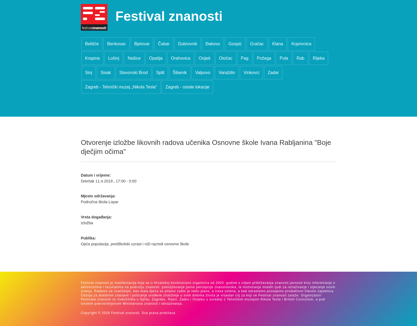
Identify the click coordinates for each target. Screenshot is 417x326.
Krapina (92, 58)
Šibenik (180, 72)
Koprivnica (301, 44)
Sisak (106, 72)
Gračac (257, 44)
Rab (300, 58)
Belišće (92, 44)
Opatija (155, 58)
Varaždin (227, 72)
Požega (264, 58)
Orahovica (180, 58)
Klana (277, 44)
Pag (244, 58)
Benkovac (116, 44)
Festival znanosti (169, 16)
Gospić (235, 44)
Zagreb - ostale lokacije (187, 87)
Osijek (204, 58)
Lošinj (113, 58)
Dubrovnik (187, 44)
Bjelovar (142, 44)
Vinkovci (251, 72)
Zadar (273, 72)
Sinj (88, 72)
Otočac (225, 58)
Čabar (164, 44)
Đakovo (213, 44)
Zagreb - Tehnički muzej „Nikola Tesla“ (121, 87)
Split (160, 72)
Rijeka (318, 58)
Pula (284, 58)
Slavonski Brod (133, 72)
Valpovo (202, 72)
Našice (134, 58)
